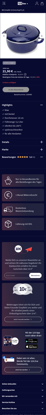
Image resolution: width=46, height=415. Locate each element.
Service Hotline (22, 402)
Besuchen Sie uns (22, 408)
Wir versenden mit (22, 396)
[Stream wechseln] (28, 3)
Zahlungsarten (22, 390)
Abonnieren (35, 275)
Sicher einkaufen (22, 384)
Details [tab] (22, 141)
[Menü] (4, 3)
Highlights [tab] (22, 104)
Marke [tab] (22, 149)
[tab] (23, 157)
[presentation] (4, 36)
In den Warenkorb (15, 89)
